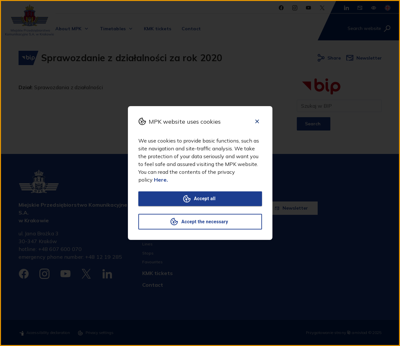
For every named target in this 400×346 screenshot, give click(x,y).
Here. (161, 179)
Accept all (200, 198)
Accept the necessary (200, 222)
